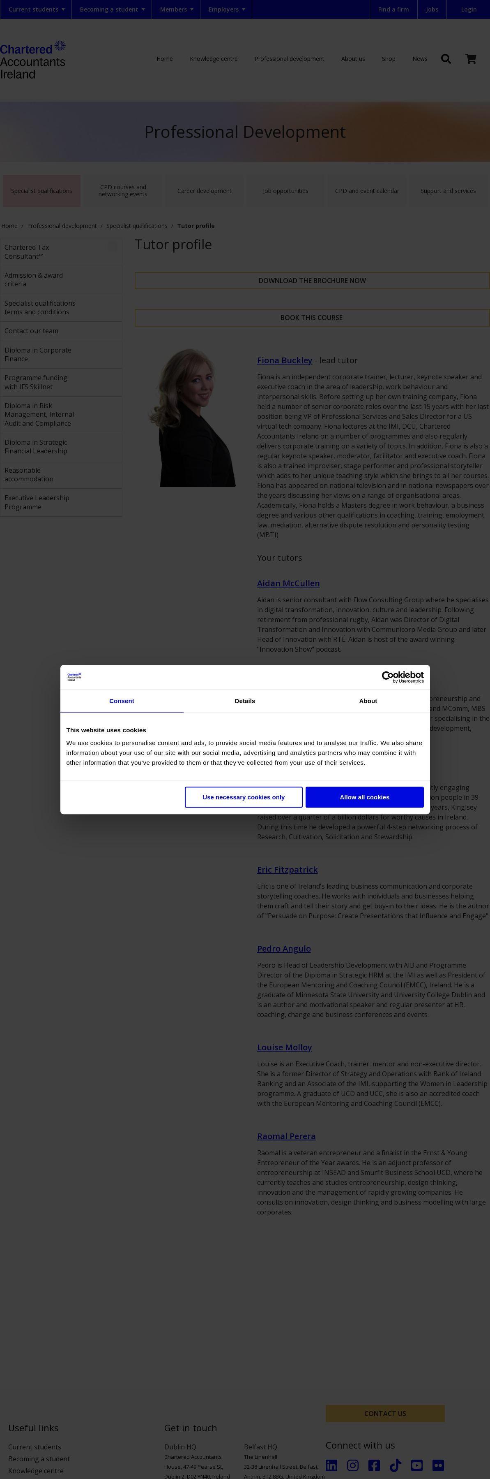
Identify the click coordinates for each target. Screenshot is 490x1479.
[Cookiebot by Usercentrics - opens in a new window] (388, 677)
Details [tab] (245, 700)
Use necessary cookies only (243, 797)
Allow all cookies (365, 797)
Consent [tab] (121, 700)
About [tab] (368, 700)
